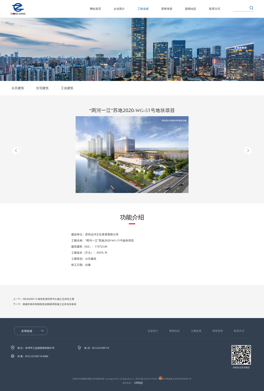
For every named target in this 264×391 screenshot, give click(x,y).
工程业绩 (143, 8)
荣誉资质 (166, 8)
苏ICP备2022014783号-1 (147, 378)
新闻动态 (190, 8)
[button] (248, 150)
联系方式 (214, 8)
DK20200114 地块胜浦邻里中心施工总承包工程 (43, 299)
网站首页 (95, 8)
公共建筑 (17, 88)
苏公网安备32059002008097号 (176, 378)
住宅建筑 (42, 88)
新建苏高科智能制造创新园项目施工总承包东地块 (44, 304)
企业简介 (119, 8)
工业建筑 (67, 88)
